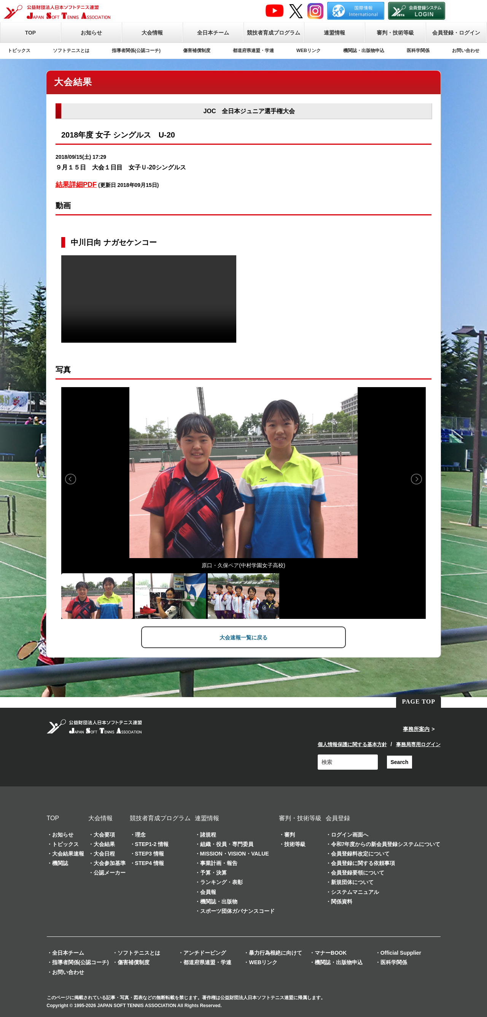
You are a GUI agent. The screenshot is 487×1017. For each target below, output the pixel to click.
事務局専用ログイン (418, 744)
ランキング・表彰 (221, 882)
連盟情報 (334, 33)
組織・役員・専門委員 (226, 843)
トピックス (19, 50)
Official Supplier (400, 952)
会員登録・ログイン (456, 33)
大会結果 (104, 843)
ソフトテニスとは (71, 50)
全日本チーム (213, 33)
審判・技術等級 (395, 33)
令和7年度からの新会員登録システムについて (386, 843)
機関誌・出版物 (218, 901)
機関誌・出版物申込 (363, 50)
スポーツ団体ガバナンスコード (237, 910)
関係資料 (341, 901)
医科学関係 (418, 50)
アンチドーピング (204, 952)
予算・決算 (213, 872)
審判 (289, 834)
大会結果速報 (68, 853)
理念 (140, 834)
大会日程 (104, 853)
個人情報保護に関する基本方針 (352, 744)
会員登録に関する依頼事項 (363, 862)
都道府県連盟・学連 (253, 50)
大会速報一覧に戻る (243, 637)
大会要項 (104, 834)
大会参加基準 (110, 862)
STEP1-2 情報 (152, 843)
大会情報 (152, 33)
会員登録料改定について (360, 853)
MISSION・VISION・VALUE (234, 853)
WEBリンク (308, 50)
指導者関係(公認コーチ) (136, 50)
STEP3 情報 (149, 853)
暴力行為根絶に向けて (275, 952)
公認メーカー (110, 872)
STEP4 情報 (149, 862)
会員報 (208, 891)
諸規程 (208, 834)
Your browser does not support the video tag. (148, 299)
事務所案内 (416, 729)
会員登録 (338, 817)
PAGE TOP (418, 701)
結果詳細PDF (76, 184)
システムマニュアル (355, 891)
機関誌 (60, 862)
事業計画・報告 (218, 862)
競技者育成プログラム (273, 33)
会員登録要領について (357, 872)
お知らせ (91, 33)
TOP (30, 33)
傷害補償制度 (196, 50)
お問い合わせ (465, 50)
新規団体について (352, 882)
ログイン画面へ (349, 834)
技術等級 (295, 843)
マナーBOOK (331, 952)
